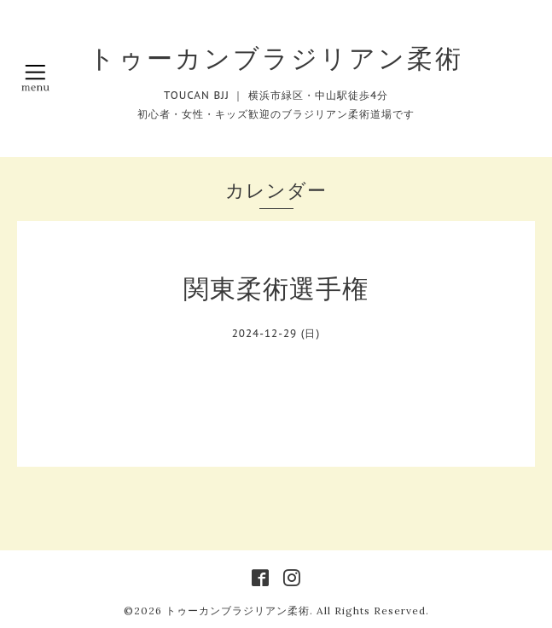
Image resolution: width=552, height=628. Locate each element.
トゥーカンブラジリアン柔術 (276, 58)
